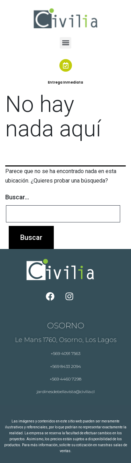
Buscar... (17, 197)
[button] (65, 43)
